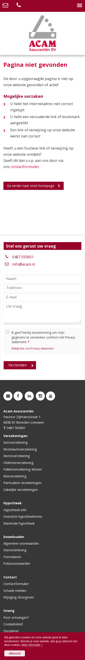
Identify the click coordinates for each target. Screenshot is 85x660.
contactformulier (25, 166)
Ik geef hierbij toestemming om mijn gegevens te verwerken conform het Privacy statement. (43, 337)
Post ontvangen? (16, 617)
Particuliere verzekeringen (22, 483)
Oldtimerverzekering (18, 463)
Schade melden (14, 590)
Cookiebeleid (13, 624)
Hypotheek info (15, 510)
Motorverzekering (16, 456)
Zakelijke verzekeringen (20, 489)
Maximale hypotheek (19, 523)
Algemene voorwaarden (21, 543)
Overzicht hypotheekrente (22, 516)
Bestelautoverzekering (20, 449)
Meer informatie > (32, 645)
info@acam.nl (23, 264)
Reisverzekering (15, 476)
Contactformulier (16, 584)
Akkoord (14, 653)
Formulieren (12, 557)
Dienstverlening (15, 550)
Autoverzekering (15, 442)
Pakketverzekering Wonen (22, 469)
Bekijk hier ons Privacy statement (32, 348)
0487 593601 (23, 256)
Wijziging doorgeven (18, 597)
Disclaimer (11, 631)
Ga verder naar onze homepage (30, 186)
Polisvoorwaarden (16, 563)
